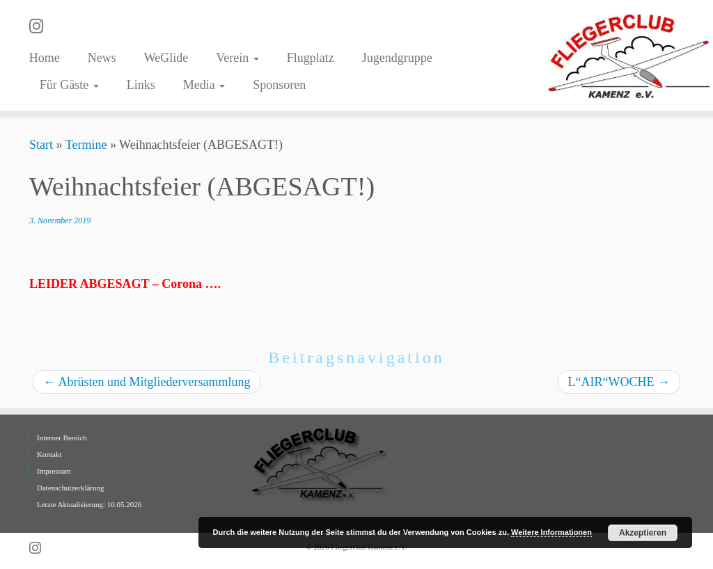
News (102, 58)
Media (204, 85)
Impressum (54, 471)
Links (141, 85)
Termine (86, 145)
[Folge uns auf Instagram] (40, 26)
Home (44, 58)
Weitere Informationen (551, 532)
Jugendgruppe (397, 58)
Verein (237, 58)
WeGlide (166, 58)
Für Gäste (69, 85)
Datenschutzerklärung (70, 487)
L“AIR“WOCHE (619, 382)
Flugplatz (310, 58)
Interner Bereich (62, 437)
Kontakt (49, 454)
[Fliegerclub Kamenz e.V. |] (629, 55)
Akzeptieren (642, 533)
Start (41, 145)
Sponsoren (279, 85)
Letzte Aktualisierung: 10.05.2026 (89, 504)
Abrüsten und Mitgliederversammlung (146, 382)
